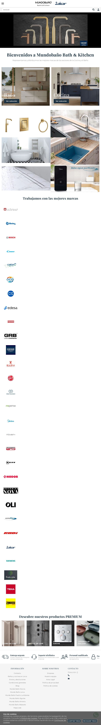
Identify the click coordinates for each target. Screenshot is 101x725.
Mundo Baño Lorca (17, 692)
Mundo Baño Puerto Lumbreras (17, 695)
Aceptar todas (74, 721)
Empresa (50, 673)
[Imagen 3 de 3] (26, 178)
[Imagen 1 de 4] (13, 633)
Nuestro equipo (50, 676)
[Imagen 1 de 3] (26, 123)
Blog (17, 686)
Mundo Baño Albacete (17, 705)
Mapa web (17, 708)
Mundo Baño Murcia (17, 689)
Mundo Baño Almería (17, 701)
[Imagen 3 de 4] (63, 633)
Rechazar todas (90, 721)
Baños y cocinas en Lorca (17, 676)
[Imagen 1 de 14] (50, 30)
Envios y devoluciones (17, 680)
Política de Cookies (29, 718)
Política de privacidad (50, 683)
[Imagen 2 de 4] (38, 633)
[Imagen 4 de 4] (88, 633)
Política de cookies (50, 686)
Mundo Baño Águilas (17, 698)
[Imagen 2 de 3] (26, 151)
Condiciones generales (17, 683)
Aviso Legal (50, 680)
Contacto (17, 673)
